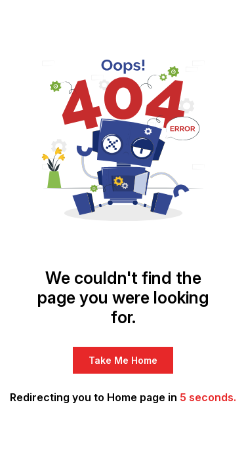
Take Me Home (123, 360)
